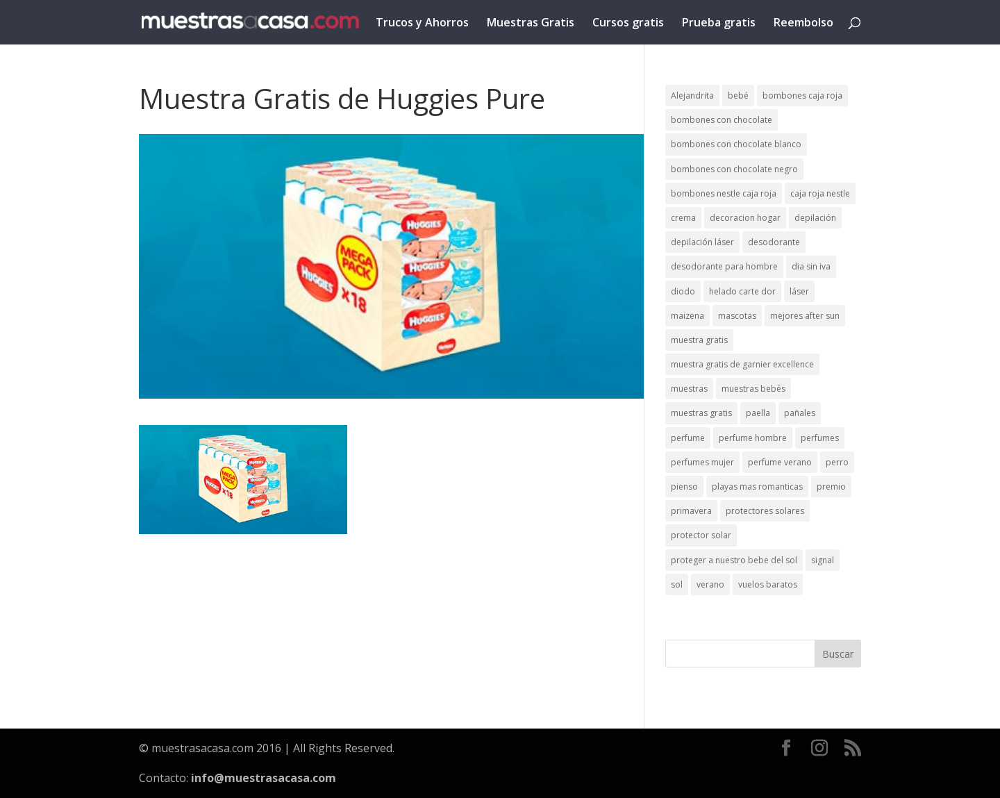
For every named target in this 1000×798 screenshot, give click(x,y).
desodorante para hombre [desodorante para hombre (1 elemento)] (724, 266)
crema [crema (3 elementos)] (683, 218)
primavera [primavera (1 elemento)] (691, 511)
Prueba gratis (719, 23)
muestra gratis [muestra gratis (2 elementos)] (699, 340)
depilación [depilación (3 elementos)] (815, 218)
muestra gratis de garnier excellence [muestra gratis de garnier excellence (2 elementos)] (742, 364)
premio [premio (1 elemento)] (831, 486)
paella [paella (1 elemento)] (758, 413)
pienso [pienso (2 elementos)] (684, 486)
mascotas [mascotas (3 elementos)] (737, 316)
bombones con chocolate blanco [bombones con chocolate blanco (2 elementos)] (736, 144)
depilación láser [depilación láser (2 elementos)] (702, 242)
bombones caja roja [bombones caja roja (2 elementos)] (802, 95)
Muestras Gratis (530, 23)
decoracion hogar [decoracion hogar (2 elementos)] (745, 218)
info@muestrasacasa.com (263, 777)
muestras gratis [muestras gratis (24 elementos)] (701, 413)
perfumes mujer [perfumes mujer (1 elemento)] (702, 462)
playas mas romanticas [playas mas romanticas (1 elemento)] (757, 486)
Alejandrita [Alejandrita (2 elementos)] (692, 95)
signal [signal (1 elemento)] (822, 560)
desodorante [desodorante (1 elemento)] (774, 242)
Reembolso (803, 23)
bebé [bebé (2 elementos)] (738, 95)
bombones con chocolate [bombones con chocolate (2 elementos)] (721, 120)
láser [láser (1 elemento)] (799, 291)
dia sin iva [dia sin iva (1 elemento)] (811, 266)
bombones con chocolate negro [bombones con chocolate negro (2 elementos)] (734, 169)
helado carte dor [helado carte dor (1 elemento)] (742, 291)
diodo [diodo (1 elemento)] (683, 291)
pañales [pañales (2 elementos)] (799, 413)
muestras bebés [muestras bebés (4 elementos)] (753, 388)
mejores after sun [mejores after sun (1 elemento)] (805, 316)
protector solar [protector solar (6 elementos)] (701, 535)
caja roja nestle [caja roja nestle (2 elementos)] (820, 193)
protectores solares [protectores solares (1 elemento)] (765, 511)
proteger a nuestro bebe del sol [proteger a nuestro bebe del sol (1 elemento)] (734, 560)
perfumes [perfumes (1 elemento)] (820, 438)
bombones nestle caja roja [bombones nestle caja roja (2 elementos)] (723, 193)
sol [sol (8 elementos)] (677, 584)
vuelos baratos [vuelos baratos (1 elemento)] (767, 584)
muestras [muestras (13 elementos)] (689, 388)
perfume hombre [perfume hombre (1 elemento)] (753, 438)
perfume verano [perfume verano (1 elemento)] (780, 462)
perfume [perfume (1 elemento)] (688, 438)
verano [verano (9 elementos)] (710, 584)
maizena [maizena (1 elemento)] (687, 316)
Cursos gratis (628, 23)
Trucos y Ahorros (422, 23)
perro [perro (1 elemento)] (837, 462)
